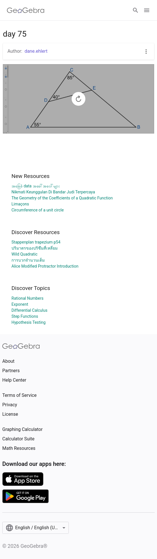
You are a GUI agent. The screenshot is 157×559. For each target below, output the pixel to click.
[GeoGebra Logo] (25, 10)
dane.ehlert (36, 51)
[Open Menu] (146, 10)
